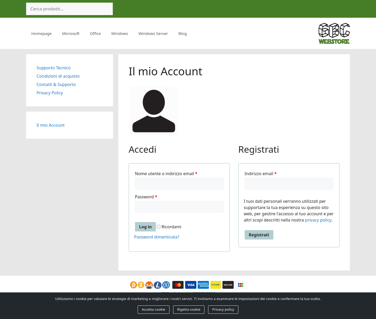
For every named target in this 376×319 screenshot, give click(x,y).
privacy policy (318, 220)
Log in (145, 227)
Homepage (41, 33)
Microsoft (70, 33)
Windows (119, 33)
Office (95, 33)
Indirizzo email (261, 173)
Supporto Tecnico (53, 68)
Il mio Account (50, 125)
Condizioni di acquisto (58, 76)
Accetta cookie (153, 309)
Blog (182, 33)
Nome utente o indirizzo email (166, 173)
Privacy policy (223, 309)
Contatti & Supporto (56, 84)
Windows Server (153, 33)
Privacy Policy (50, 93)
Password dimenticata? (156, 237)
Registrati (259, 235)
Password (146, 197)
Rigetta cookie (189, 309)
